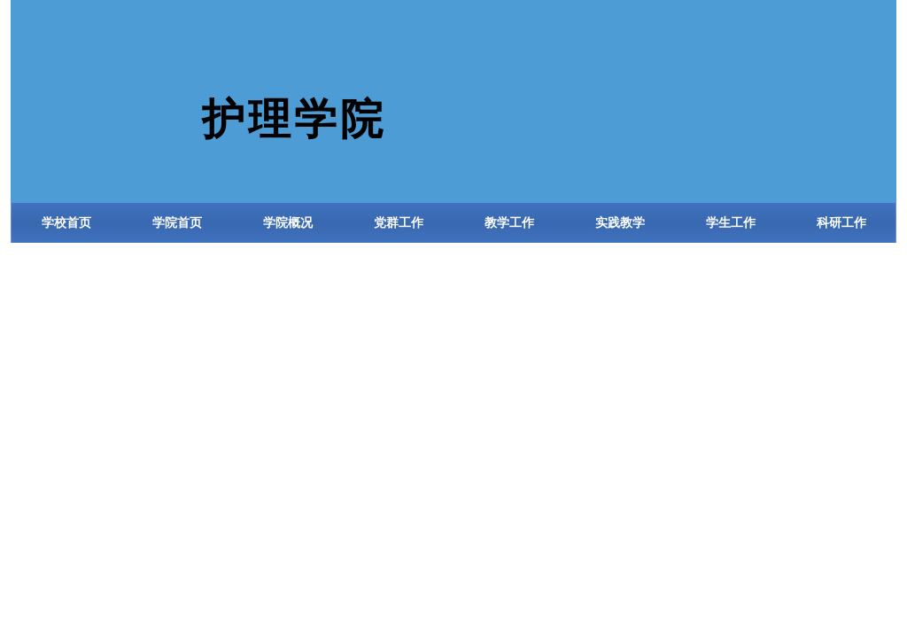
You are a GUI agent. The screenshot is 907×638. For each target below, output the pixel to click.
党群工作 (398, 223)
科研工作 (841, 223)
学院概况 (288, 223)
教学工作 (509, 223)
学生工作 (731, 223)
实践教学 (620, 223)
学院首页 (177, 223)
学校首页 (66, 223)
